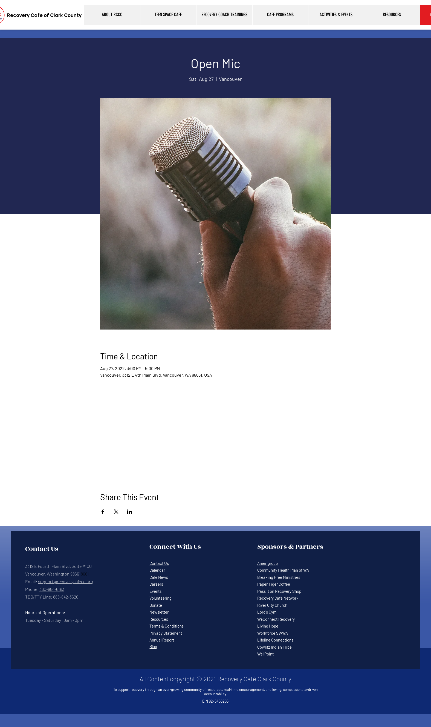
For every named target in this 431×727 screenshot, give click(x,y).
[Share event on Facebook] (102, 512)
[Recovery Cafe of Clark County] (44, 15)
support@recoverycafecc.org (65, 581)
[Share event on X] (116, 512)
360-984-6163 (51, 589)
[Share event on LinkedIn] (129, 512)
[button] (112, 15)
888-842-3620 (66, 596)
